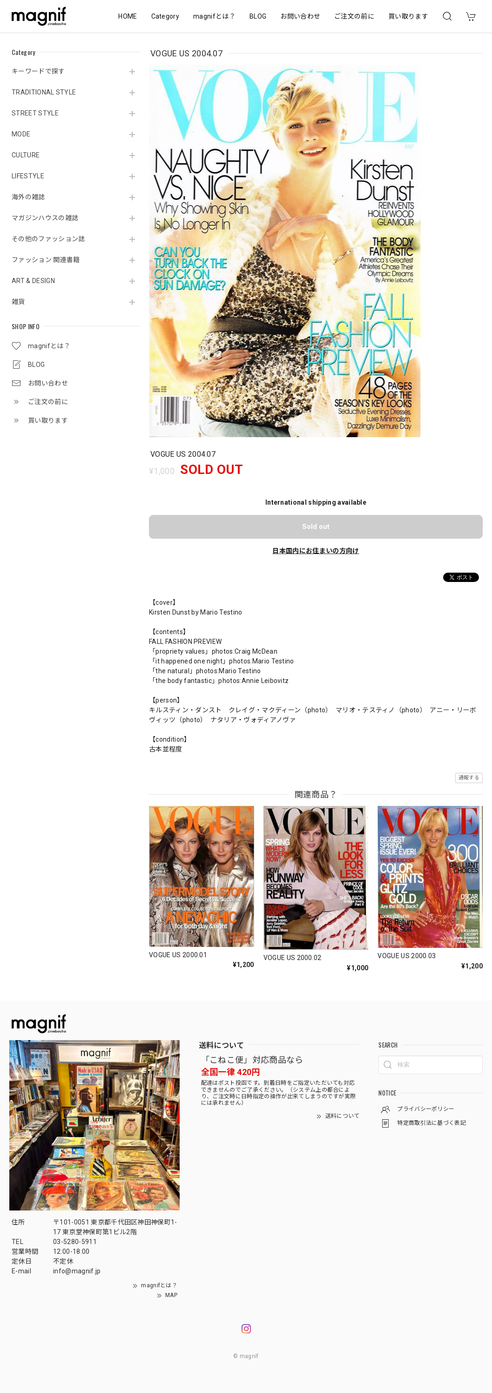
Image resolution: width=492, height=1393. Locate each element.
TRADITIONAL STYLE (44, 92)
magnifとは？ (214, 16)
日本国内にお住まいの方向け (315, 550)
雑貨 (18, 301)
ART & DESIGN (33, 280)
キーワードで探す (38, 71)
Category (165, 16)
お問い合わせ (300, 16)
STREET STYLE (35, 113)
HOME (127, 16)
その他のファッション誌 (48, 239)
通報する (468, 778)
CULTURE (26, 155)
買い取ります (408, 16)
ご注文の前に (354, 16)
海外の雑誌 (28, 197)
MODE (21, 134)
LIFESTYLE (28, 176)
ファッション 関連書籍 (46, 260)
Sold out (316, 526)
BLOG (257, 16)
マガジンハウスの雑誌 (45, 218)
